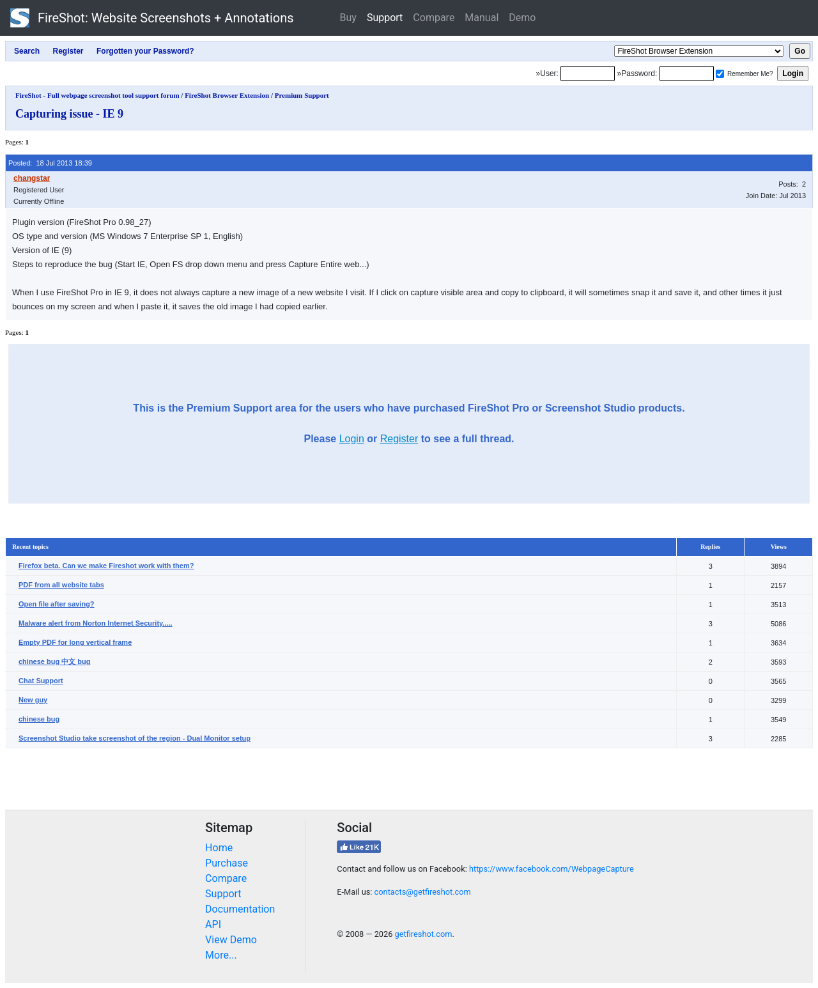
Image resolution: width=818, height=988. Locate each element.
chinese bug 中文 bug (54, 661)
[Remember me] (720, 74)
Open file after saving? (57, 604)
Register (399, 438)
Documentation (240, 909)
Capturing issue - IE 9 (69, 113)
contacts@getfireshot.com (422, 892)
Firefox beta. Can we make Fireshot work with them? (106, 565)
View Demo (231, 940)
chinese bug (39, 719)
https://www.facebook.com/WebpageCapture (551, 869)
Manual (481, 18)
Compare (433, 18)
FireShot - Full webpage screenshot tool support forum (97, 95)
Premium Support (302, 95)
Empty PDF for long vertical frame (75, 642)
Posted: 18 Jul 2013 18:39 (50, 163)
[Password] (687, 73)
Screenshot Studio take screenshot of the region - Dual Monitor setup (135, 738)
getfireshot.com (423, 934)
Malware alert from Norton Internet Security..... (96, 623)
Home (219, 848)
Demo (522, 18)
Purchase (226, 863)
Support (385, 18)
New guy (33, 700)
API (213, 924)
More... (221, 955)
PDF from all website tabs (61, 585)
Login (351, 438)
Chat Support (41, 680)
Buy (348, 18)
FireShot (152, 17)
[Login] (587, 73)
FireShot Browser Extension (227, 95)
